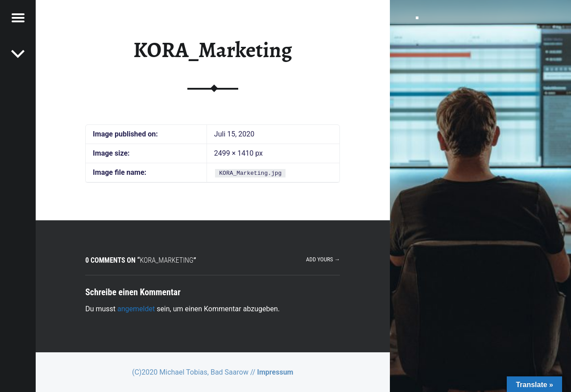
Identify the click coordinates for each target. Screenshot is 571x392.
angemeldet (136, 309)
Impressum (275, 372)
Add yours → (323, 259)
